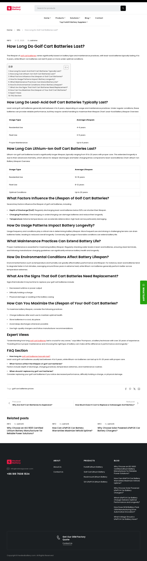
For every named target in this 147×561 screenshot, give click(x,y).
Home (9, 30)
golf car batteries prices (23, 388)
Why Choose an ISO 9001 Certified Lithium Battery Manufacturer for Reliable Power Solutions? (25, 430)
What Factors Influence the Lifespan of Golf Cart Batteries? (36, 76)
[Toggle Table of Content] (65, 67)
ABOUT (56, 460)
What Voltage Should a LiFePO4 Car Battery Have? (126, 518)
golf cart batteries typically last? (36, 356)
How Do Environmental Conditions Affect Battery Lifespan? (36, 85)
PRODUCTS (89, 460)
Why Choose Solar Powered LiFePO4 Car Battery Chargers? (119, 429)
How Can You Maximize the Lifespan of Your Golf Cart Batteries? (38, 90)
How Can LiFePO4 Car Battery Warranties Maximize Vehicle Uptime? (72, 429)
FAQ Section (16, 95)
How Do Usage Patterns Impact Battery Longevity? (32, 79)
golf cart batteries (28, 55)
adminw (33, 40)
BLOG (116, 460)
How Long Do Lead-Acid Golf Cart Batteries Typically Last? (35, 71)
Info (18, 30)
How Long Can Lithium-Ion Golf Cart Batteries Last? (33, 74)
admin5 (20, 424)
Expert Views (15, 93)
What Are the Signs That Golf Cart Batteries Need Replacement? (39, 87)
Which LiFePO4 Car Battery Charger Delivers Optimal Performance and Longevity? (127, 500)
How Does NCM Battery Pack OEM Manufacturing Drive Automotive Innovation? (126, 509)
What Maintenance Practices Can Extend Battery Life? (34, 82)
